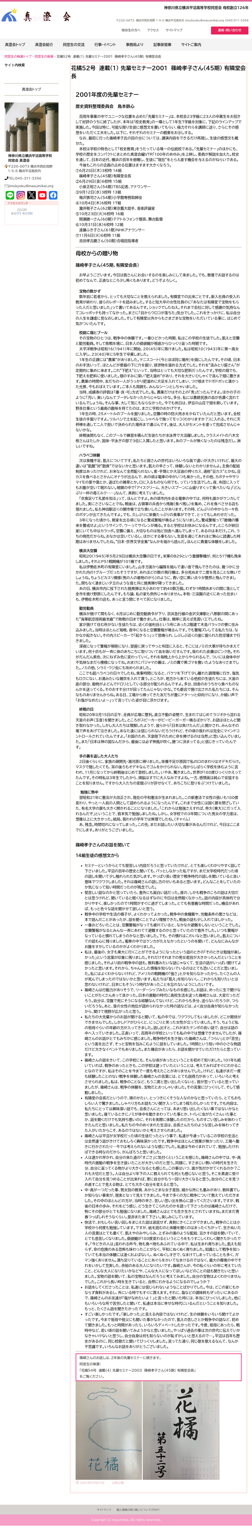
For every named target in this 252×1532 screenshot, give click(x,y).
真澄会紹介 (44, 44)
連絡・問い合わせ (230, 30)
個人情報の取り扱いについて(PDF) (138, 1509)
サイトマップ (174, 30)
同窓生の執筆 (37, 18)
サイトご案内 (191, 44)
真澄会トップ (15, 44)
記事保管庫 (162, 44)
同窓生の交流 (74, 44)
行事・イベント (105, 44)
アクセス (153, 30)
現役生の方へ (131, 30)
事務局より (134, 44)
